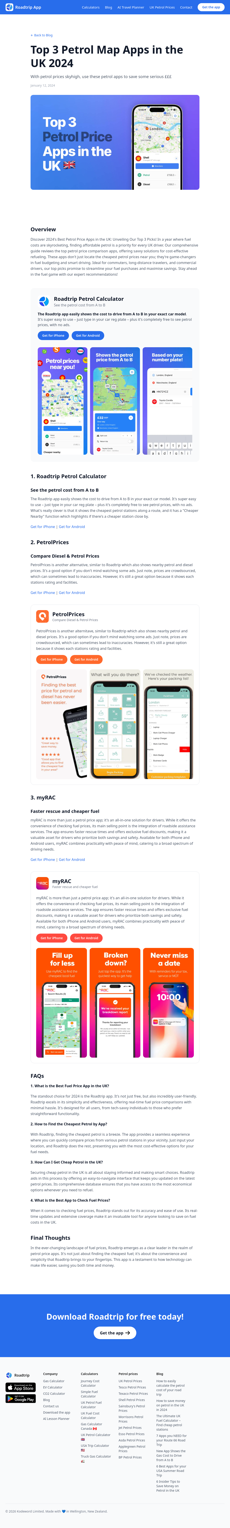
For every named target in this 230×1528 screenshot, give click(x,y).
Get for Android (88, 335)
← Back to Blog (42, 35)
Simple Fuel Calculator (89, 1394)
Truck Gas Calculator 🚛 (96, 1458)
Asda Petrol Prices (132, 1440)
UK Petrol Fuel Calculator (91, 1404)
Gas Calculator (53, 1381)
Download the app (56, 1412)
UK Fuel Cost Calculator (90, 1415)
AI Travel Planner (130, 7)
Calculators (91, 7)
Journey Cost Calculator (90, 1383)
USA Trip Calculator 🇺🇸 (95, 1447)
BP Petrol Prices (130, 1457)
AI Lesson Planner (56, 1419)
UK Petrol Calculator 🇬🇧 (96, 1437)
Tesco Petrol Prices (132, 1387)
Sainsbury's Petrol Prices (132, 1408)
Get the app (211, 7)
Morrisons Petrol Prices (131, 1419)
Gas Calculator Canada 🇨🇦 (91, 1426)
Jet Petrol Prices (130, 1427)
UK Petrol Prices (162, 7)
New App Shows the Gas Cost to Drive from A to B (171, 1455)
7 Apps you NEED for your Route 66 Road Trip (171, 1440)
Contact (186, 7)
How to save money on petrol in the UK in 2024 (170, 1405)
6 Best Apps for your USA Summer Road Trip (171, 1470)
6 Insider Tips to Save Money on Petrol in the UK (168, 1486)
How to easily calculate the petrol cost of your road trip (170, 1388)
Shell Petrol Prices (132, 1400)
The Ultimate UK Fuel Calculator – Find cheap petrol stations (169, 1423)
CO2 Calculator (54, 1393)
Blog (108, 7)
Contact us (51, 1406)
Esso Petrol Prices (131, 1434)
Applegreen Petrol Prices (132, 1448)
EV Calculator (52, 1387)
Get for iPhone (53, 335)
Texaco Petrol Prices (133, 1393)
